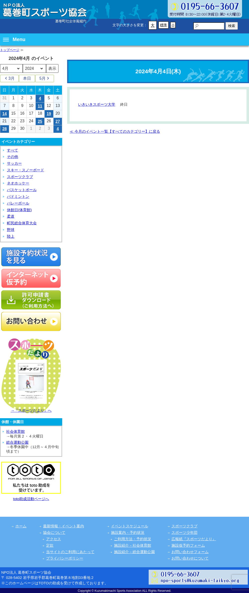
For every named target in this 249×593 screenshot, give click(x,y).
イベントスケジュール (129, 526)
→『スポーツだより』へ (31, 410)
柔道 (10, 216)
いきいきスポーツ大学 (96, 104)
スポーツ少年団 (184, 532)
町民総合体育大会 (22, 223)
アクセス (53, 539)
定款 (50, 545)
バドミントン (18, 196)
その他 (12, 157)
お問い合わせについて (190, 558)
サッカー (14, 163)
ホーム (21, 526)
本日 (27, 78)
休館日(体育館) (19, 210)
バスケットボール (22, 190)
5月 (44, 78)
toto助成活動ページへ (31, 499)
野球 (10, 230)
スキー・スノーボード (25, 170)
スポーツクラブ (20, 177)
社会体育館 (15, 431)
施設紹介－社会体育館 (132, 545)
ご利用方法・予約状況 (132, 539)
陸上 (10, 236)
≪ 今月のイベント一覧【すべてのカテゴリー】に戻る (115, 131)
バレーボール (18, 203)
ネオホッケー (18, 183)
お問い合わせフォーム (190, 552)
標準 (163, 25)
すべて (12, 150)
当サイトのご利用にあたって (70, 552)
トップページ (9, 50)
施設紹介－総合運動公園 (134, 552)
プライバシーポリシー (64, 558)
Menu (14, 39)
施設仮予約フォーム (188, 545)
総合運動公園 (17, 442)
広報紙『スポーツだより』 (193, 539)
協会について (54, 532)
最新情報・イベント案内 (63, 526)
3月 (9, 78)
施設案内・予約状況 (127, 532)
